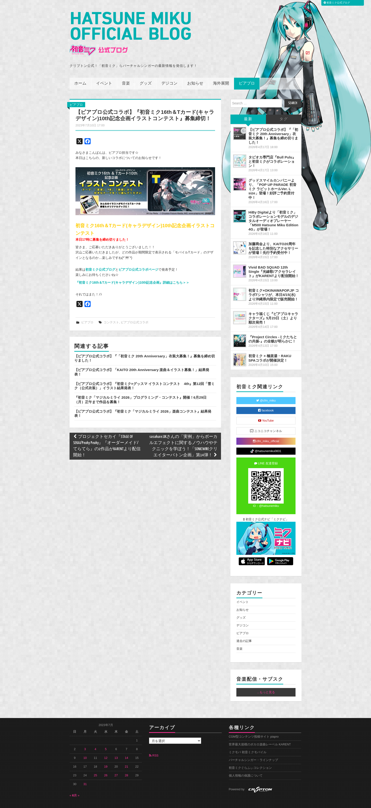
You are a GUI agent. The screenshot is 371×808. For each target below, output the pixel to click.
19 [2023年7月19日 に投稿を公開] (105, 756)
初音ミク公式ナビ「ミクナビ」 (266, 509)
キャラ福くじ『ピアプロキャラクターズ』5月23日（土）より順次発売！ (273, 307)
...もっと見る (266, 682)
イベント (104, 73)
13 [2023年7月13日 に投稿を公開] (116, 747)
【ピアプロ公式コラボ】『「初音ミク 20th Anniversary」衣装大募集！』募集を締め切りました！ (273, 125)
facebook (266, 400)
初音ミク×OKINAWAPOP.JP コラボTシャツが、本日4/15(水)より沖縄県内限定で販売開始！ (273, 284)
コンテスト (111, 312)
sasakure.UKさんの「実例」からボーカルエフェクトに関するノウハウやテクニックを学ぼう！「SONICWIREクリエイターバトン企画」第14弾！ (183, 435)
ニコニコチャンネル (266, 420)
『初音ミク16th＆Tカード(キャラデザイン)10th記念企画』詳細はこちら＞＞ (132, 272)
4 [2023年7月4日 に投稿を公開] (95, 738)
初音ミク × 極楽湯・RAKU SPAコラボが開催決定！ (269, 347)
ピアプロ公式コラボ (134, 312)
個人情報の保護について (246, 765)
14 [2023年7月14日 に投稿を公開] (126, 747)
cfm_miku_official (266, 430)
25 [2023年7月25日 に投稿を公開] (95, 765)
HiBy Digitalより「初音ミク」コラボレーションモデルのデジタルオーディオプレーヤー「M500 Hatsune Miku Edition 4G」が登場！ (273, 210)
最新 (248, 109)
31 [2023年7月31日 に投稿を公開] (85, 773)
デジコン (169, 73)
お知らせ (195, 73)
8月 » (76, 785)
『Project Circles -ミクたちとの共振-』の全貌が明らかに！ (272, 329)
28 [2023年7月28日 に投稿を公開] (126, 765)
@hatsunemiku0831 (266, 441)
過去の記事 (244, 630)
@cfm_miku (266, 390)
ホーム (80, 73)
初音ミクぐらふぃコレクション (250, 757)
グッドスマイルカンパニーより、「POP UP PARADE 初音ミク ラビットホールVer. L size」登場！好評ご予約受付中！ (272, 178)
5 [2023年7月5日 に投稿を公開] (106, 738)
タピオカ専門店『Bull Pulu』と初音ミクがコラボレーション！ (272, 151)
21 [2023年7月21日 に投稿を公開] (126, 756)
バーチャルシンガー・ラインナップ (253, 749)
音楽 (126, 73)
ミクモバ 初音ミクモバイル (248, 742)
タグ (283, 109)
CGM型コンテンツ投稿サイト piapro (254, 726)
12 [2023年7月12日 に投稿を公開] (105, 747)
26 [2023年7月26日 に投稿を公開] (105, 765)
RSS (153, 745)
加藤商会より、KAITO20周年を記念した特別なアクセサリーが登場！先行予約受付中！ (273, 237)
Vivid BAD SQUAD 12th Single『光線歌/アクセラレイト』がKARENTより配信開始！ (273, 261)
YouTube (266, 410)
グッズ (146, 73)
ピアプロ (247, 73)
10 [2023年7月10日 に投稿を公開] (85, 747)
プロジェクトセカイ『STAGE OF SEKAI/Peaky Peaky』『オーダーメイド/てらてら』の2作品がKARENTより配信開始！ (107, 435)
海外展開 (221, 73)
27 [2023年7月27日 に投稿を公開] (116, 765)
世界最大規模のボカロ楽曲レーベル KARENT (260, 734)
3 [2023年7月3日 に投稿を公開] (85, 738)
